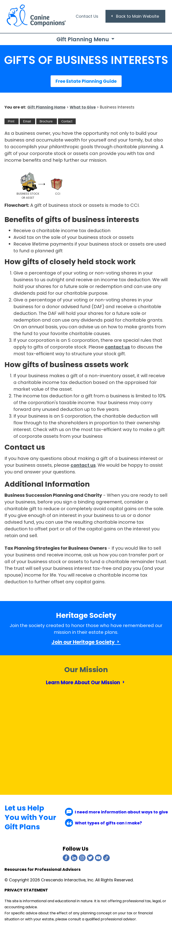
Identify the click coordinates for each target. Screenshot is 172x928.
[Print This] (11, 121)
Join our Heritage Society (86, 642)
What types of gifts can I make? (103, 823)
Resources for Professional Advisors (42, 869)
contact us (117, 347)
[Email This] (27, 121)
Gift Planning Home (46, 107)
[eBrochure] (46, 121)
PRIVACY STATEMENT (26, 890)
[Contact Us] (66, 121)
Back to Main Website (134, 16)
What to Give (83, 107)
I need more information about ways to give (116, 812)
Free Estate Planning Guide (86, 81)
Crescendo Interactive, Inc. (67, 880)
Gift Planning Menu (86, 39)
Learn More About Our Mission (86, 682)
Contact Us (87, 16)
